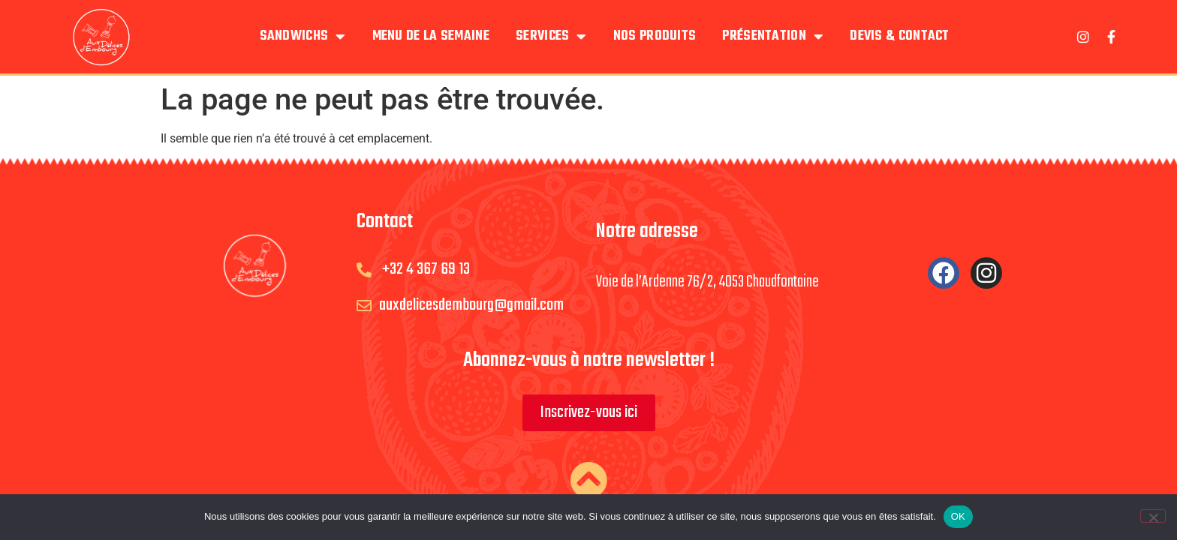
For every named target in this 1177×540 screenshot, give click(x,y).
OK (958, 516)
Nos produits (655, 36)
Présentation (772, 36)
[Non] (1153, 516)
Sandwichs (303, 36)
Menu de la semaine (430, 36)
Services (551, 36)
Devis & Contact (900, 36)
